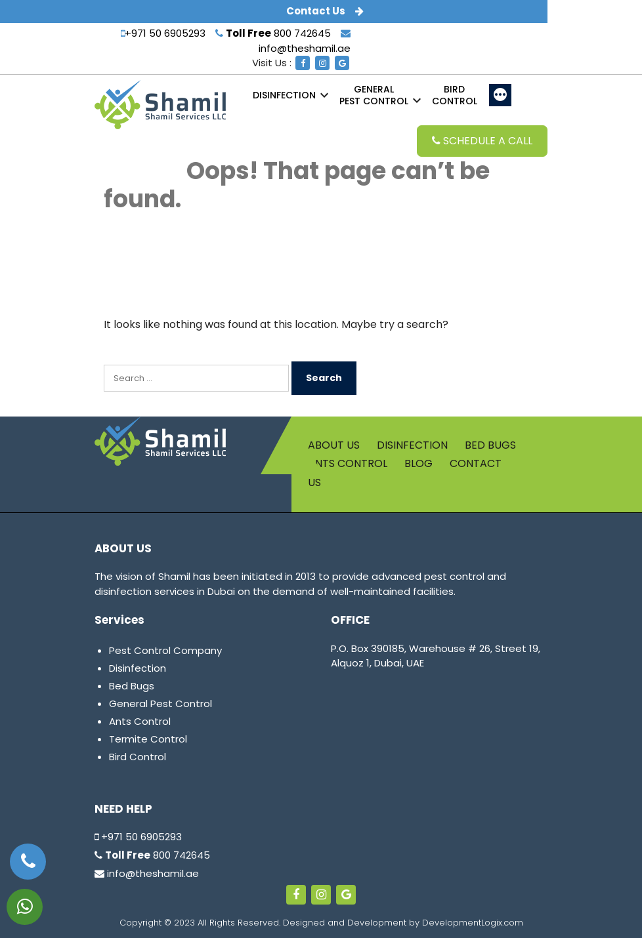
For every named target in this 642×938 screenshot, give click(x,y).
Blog (418, 463)
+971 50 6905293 (163, 33)
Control (454, 95)
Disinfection (284, 95)
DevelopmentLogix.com (472, 922)
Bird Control (137, 757)
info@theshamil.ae (147, 873)
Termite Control (148, 739)
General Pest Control (160, 703)
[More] (500, 95)
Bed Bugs (490, 445)
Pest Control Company (165, 650)
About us (334, 445)
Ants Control (347, 463)
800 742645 (273, 33)
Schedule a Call (482, 140)
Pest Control (373, 95)
